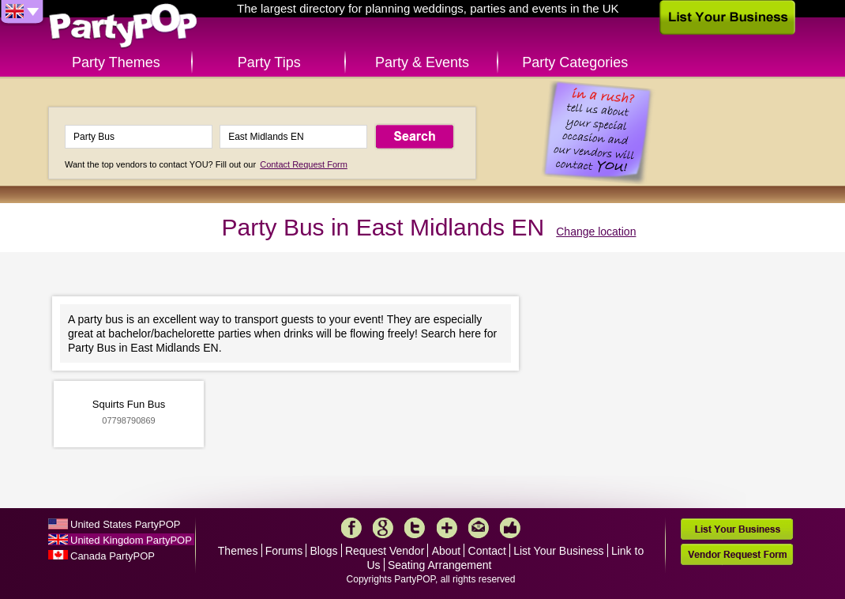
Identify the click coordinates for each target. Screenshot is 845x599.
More (447, 528)
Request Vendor (384, 550)
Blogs (324, 550)
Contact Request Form (303, 164)
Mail (478, 528)
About (446, 550)
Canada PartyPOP (112, 556)
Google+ (383, 528)
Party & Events (422, 62)
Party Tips (269, 62)
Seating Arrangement (440, 565)
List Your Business (558, 550)
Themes (238, 550)
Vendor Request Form (737, 554)
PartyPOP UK (123, 26)
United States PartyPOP (125, 524)
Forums (283, 550)
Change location (596, 231)
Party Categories (575, 62)
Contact (487, 550)
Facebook (351, 528)
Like (510, 528)
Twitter (414, 528)
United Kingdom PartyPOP (131, 540)
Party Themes (116, 62)
